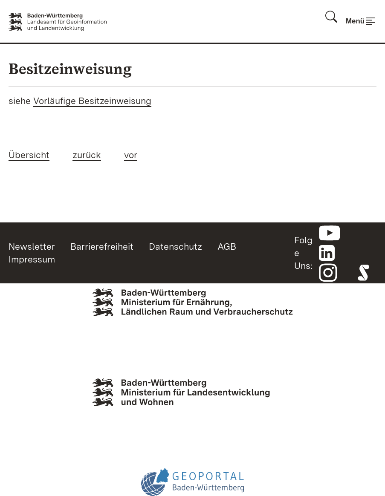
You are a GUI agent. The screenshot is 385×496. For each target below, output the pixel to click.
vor (130, 154)
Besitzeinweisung (70, 69)
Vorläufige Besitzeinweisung (92, 100)
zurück (86, 154)
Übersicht (29, 154)
